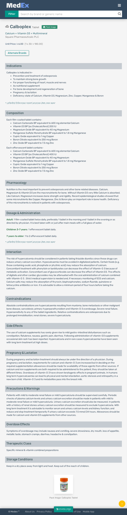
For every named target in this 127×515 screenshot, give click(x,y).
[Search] (119, 14)
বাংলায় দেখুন (63, 509)
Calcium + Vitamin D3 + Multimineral (26, 33)
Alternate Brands (17, 53)
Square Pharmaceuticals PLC (22, 36)
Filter (11, 13)
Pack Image (49, 27)
